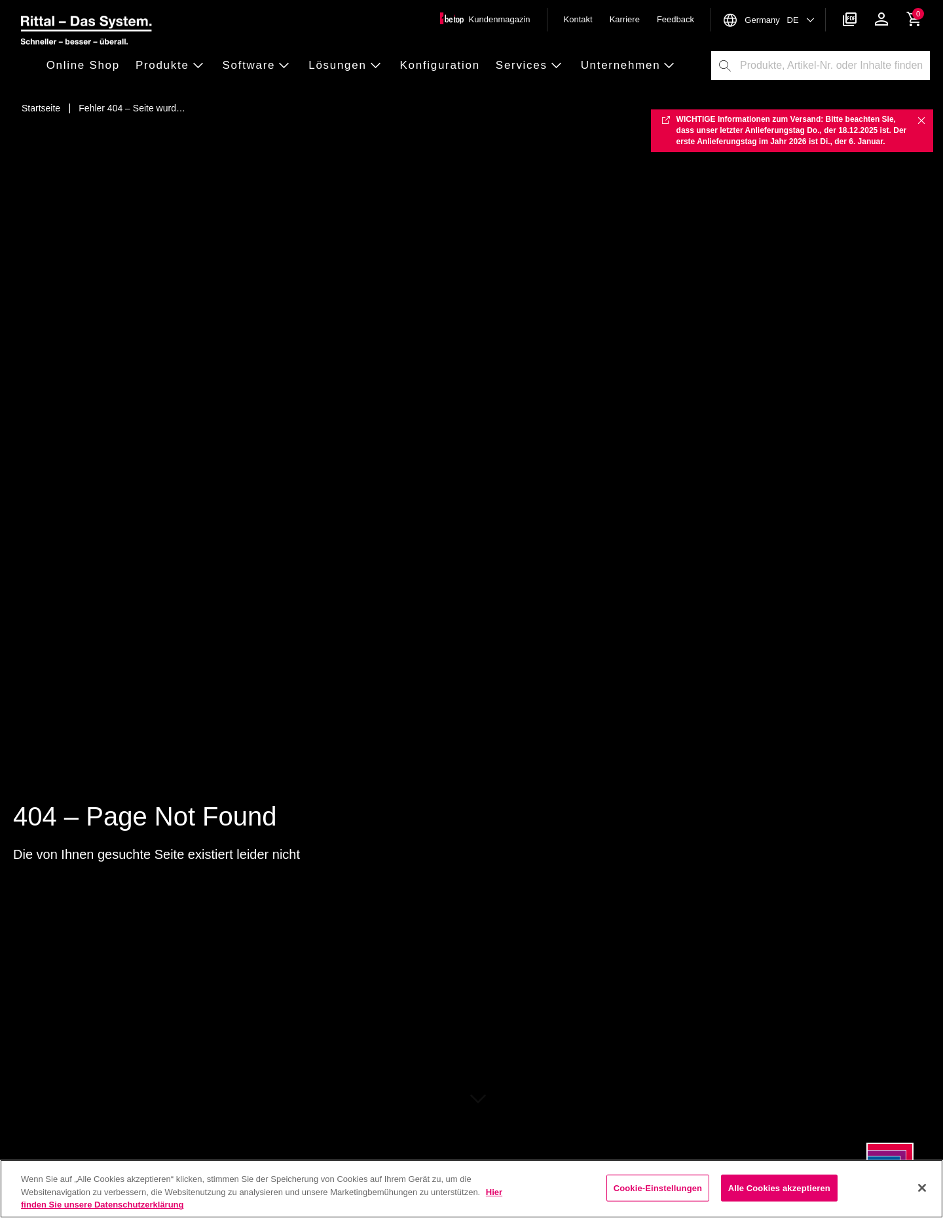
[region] (471, 1189)
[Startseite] (41, 108)
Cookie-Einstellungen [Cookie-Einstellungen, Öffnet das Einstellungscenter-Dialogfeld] (658, 1187)
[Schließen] (922, 1187)
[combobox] (834, 65)
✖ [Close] (921, 119)
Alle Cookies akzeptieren (779, 1187)
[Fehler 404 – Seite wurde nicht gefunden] (132, 108)
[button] (87, 65)
